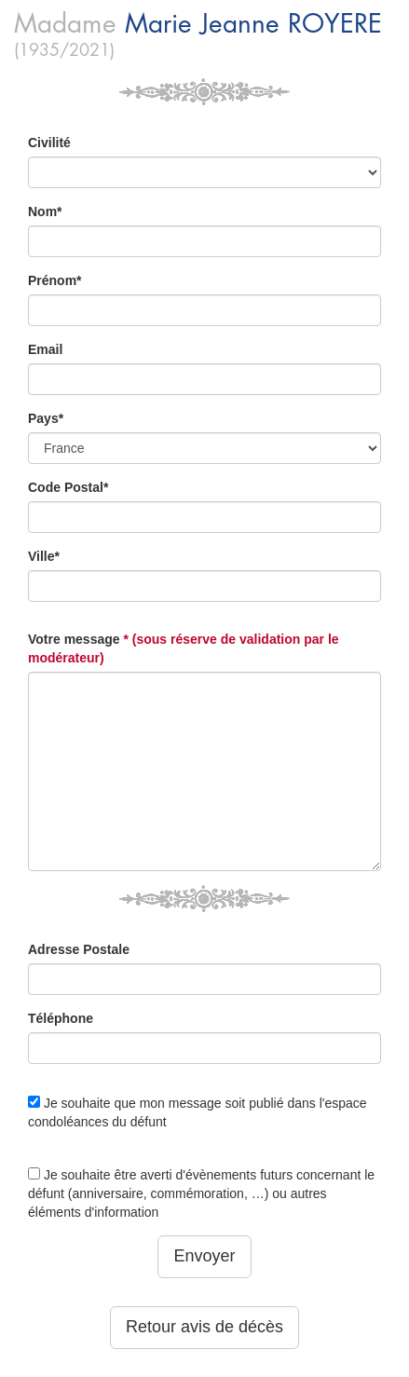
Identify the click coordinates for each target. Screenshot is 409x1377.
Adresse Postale (79, 949)
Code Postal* (68, 487)
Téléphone (60, 1018)
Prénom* (55, 280)
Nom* (45, 211)
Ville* (44, 556)
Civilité (49, 142)
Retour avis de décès (204, 1326)
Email (45, 349)
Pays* (45, 418)
